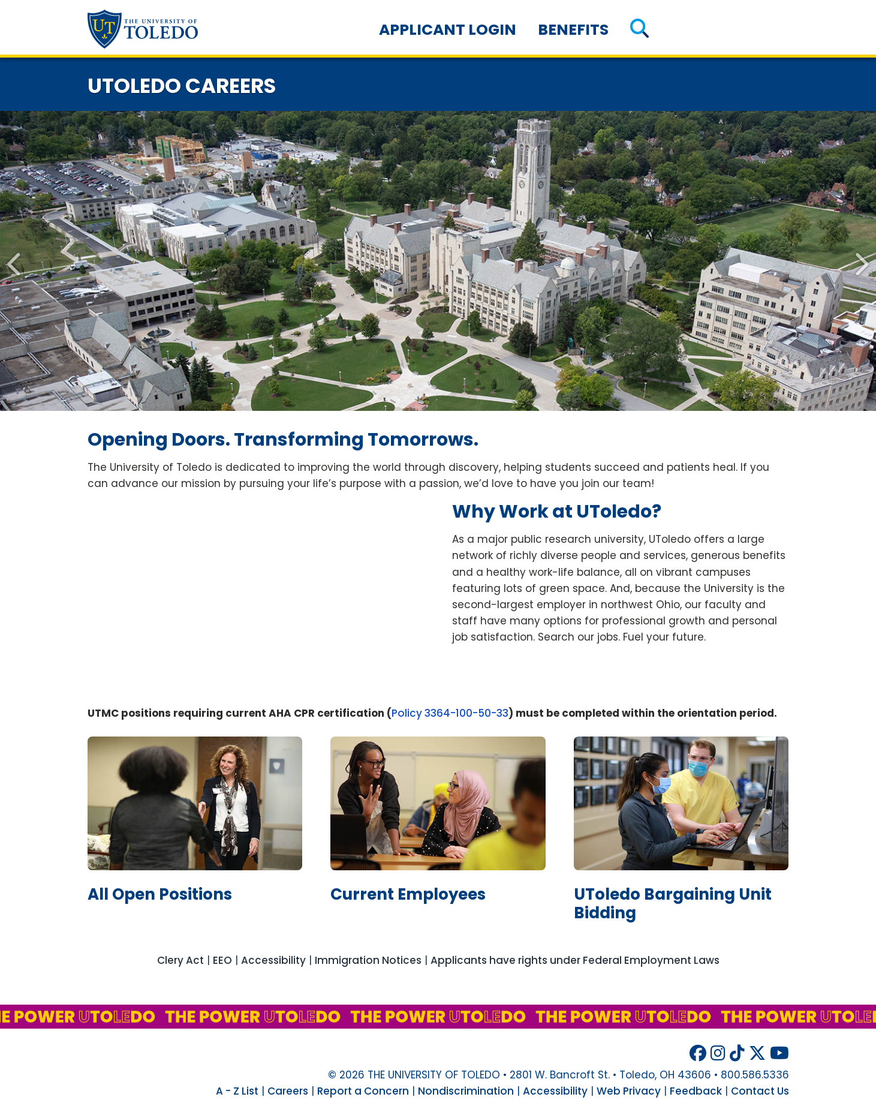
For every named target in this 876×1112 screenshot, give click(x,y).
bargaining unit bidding (673, 903)
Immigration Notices (368, 960)
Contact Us (760, 1091)
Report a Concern (363, 1091)
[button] (639, 29)
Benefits (573, 29)
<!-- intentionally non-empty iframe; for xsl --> (256, 595)
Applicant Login (447, 29)
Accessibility (273, 960)
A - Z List (237, 1091)
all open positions (160, 894)
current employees (408, 894)
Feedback (696, 1091)
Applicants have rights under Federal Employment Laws (575, 960)
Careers (287, 1091)
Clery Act (180, 960)
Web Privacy (629, 1091)
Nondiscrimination (466, 1091)
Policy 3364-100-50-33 (450, 713)
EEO (222, 960)
